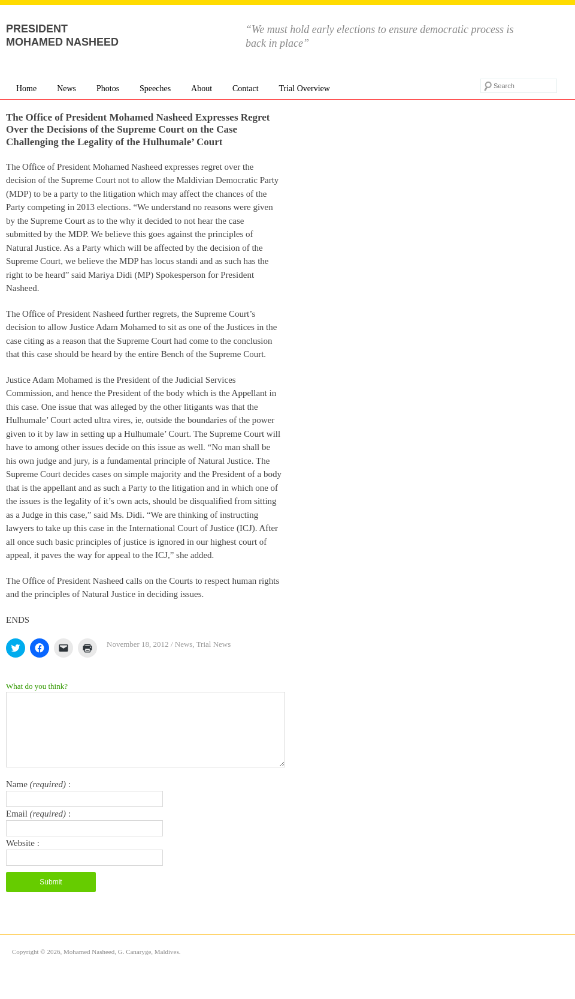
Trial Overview (304, 88)
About (201, 88)
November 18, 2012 (138, 644)
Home (26, 88)
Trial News (213, 644)
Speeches (155, 88)
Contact (245, 88)
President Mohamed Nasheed (62, 35)
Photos (107, 88)
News (66, 88)
